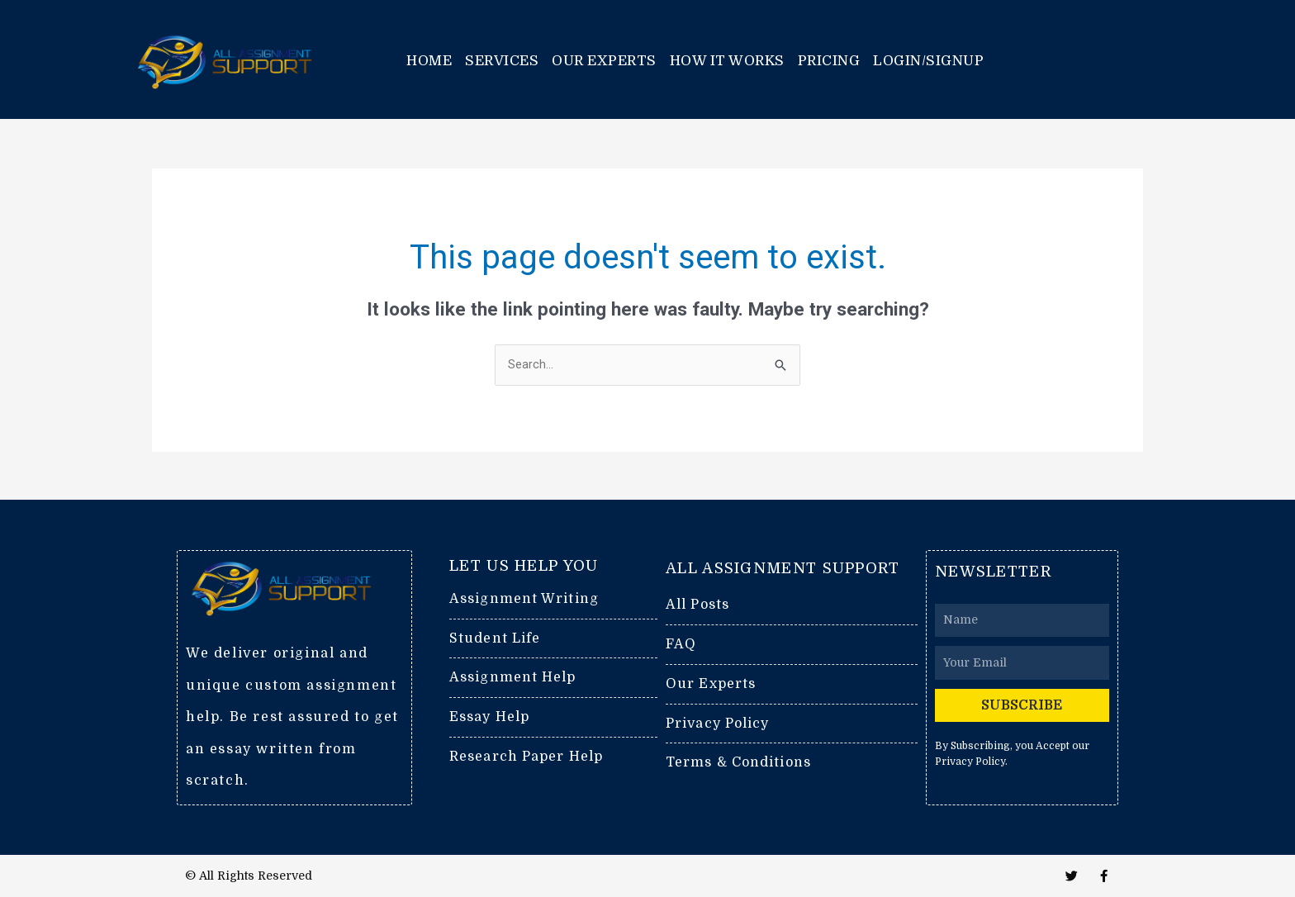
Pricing (829, 61)
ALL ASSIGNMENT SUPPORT (783, 567)
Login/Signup (928, 61)
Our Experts (604, 61)
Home (429, 61)
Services (501, 61)
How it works (727, 61)
